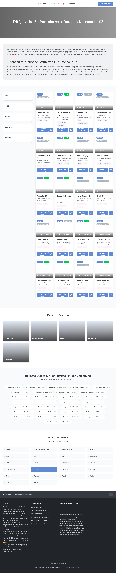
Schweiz (16, 495)
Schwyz (22, 495)
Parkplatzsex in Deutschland (40, 517)
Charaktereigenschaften (39, 511)
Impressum (63, 563)
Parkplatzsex (41, 4)
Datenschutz (53, 563)
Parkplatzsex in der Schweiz (40, 524)
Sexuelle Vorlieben (37, 514)
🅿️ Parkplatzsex (7, 495)
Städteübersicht (36, 507)
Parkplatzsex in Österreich (39, 521)
